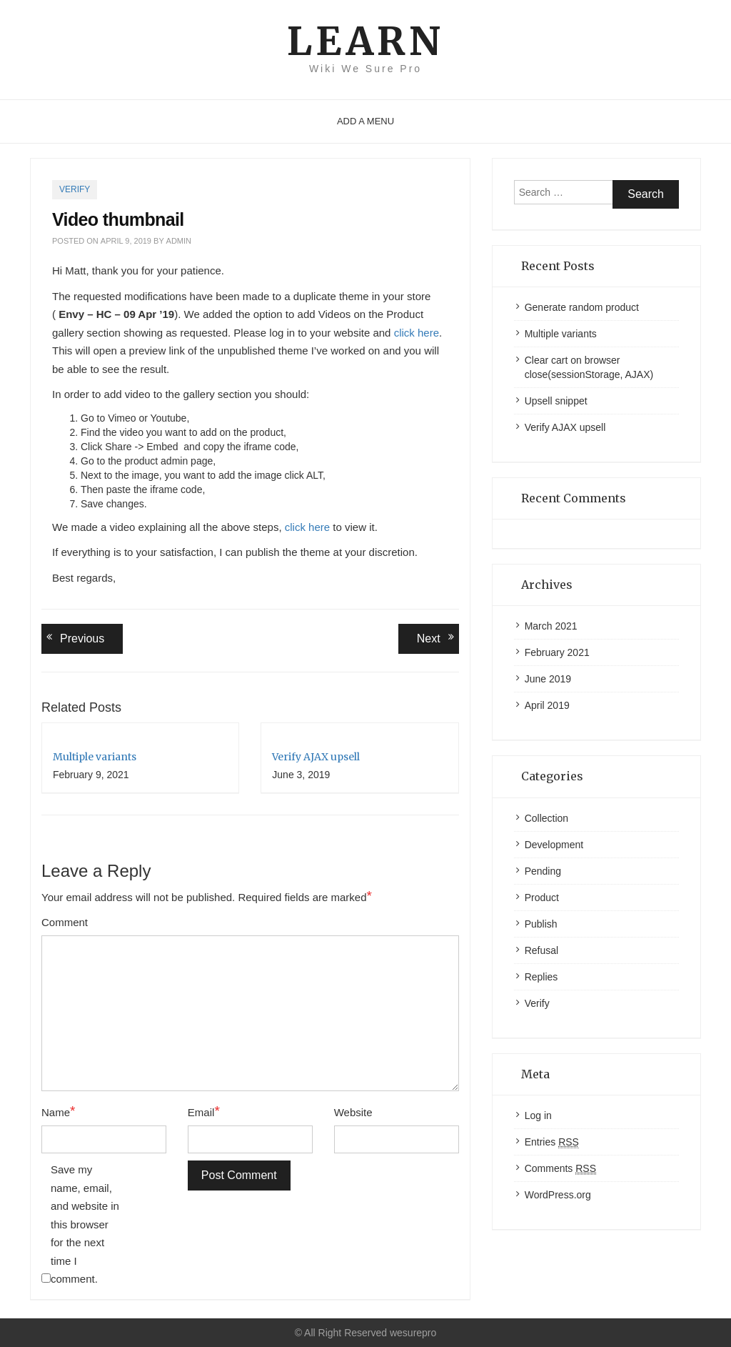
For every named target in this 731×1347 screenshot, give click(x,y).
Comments (560, 1169)
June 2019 (548, 679)
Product (542, 897)
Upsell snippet (556, 401)
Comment (64, 922)
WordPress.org (558, 1195)
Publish (541, 924)
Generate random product (582, 307)
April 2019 (547, 705)
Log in (538, 1115)
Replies (541, 977)
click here (416, 333)
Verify (74, 189)
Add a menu (365, 121)
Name (58, 1111)
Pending (543, 871)
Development (554, 844)
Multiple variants (94, 756)
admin (178, 241)
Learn (365, 41)
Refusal (541, 950)
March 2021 (551, 626)
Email (204, 1111)
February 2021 (557, 652)
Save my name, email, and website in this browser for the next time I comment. (85, 1224)
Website (353, 1112)
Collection (546, 818)
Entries (552, 1142)
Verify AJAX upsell (316, 756)
